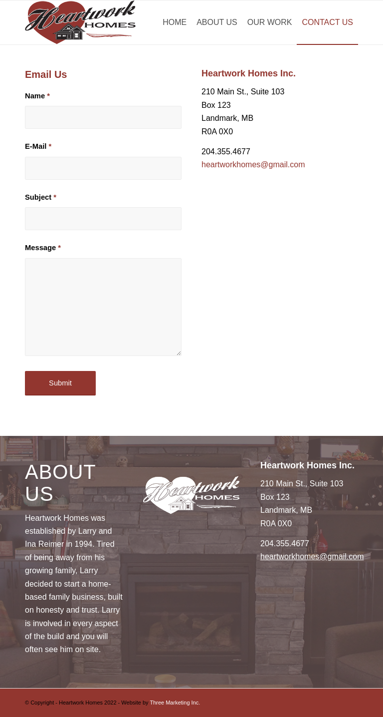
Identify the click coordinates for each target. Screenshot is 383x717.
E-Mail (38, 146)
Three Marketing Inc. (175, 703)
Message (43, 248)
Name (37, 96)
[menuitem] (175, 22)
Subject (40, 197)
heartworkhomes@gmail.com (253, 164)
